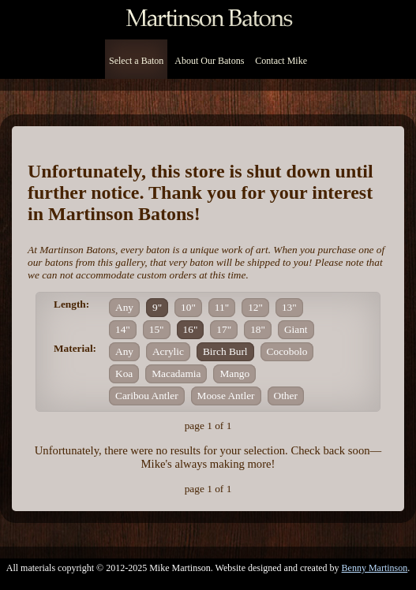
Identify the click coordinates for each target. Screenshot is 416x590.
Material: (75, 348)
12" (255, 307)
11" (222, 307)
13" (289, 307)
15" (156, 329)
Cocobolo (287, 351)
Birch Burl (225, 351)
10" (188, 307)
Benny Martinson (375, 567)
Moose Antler (226, 395)
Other (286, 395)
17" (223, 329)
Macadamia (176, 373)
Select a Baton (136, 60)
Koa (124, 373)
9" (157, 307)
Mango (234, 373)
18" (257, 329)
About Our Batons (209, 60)
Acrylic (168, 351)
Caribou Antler (146, 395)
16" (190, 329)
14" (122, 329)
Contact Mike (281, 60)
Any (124, 307)
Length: (71, 304)
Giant (296, 329)
